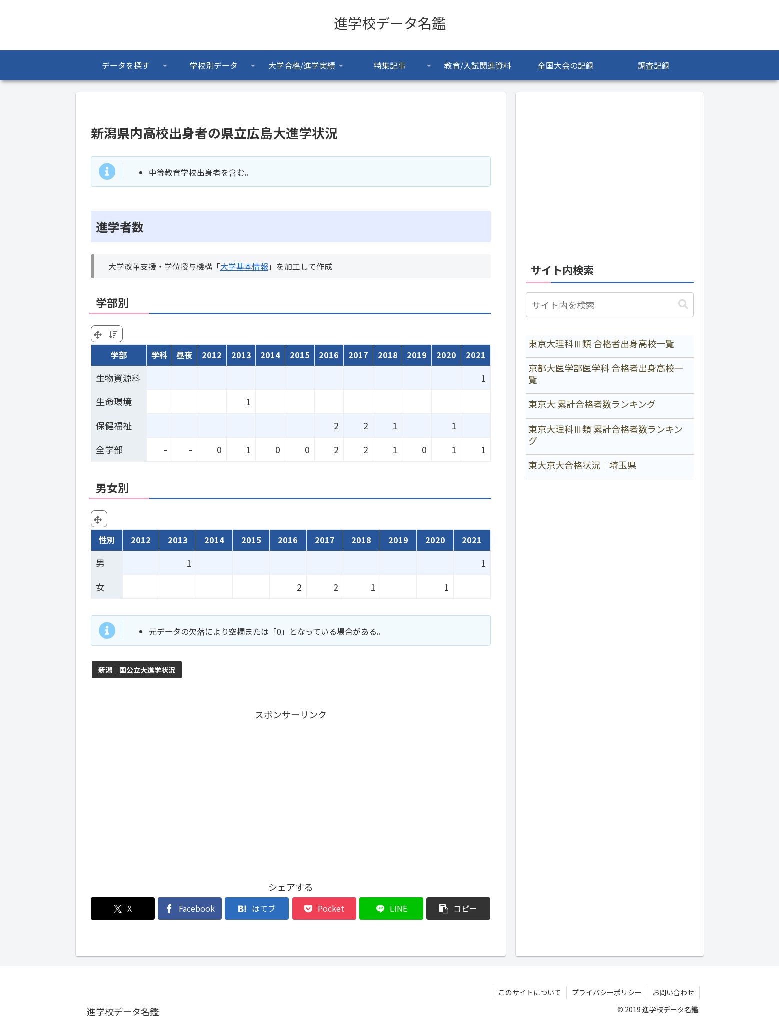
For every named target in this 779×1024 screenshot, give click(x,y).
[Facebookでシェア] (190, 908)
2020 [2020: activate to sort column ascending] (446, 355)
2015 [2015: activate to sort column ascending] (300, 355)
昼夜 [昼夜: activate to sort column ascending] (184, 355)
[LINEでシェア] (391, 908)
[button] (458, 908)
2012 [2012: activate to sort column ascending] (212, 355)
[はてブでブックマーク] (257, 908)
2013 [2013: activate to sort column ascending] (241, 355)
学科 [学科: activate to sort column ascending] (159, 355)
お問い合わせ (673, 992)
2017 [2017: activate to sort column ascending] (358, 355)
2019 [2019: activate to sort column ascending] (417, 355)
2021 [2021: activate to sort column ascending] (476, 355)
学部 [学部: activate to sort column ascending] (119, 355)
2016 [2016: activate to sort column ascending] (329, 355)
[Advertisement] (291, 792)
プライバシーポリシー (607, 992)
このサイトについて (529, 992)
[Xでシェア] (123, 908)
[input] (610, 304)
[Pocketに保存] (324, 908)
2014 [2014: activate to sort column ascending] (270, 355)
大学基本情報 (244, 266)
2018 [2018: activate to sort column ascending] (388, 355)
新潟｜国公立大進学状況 (136, 670)
